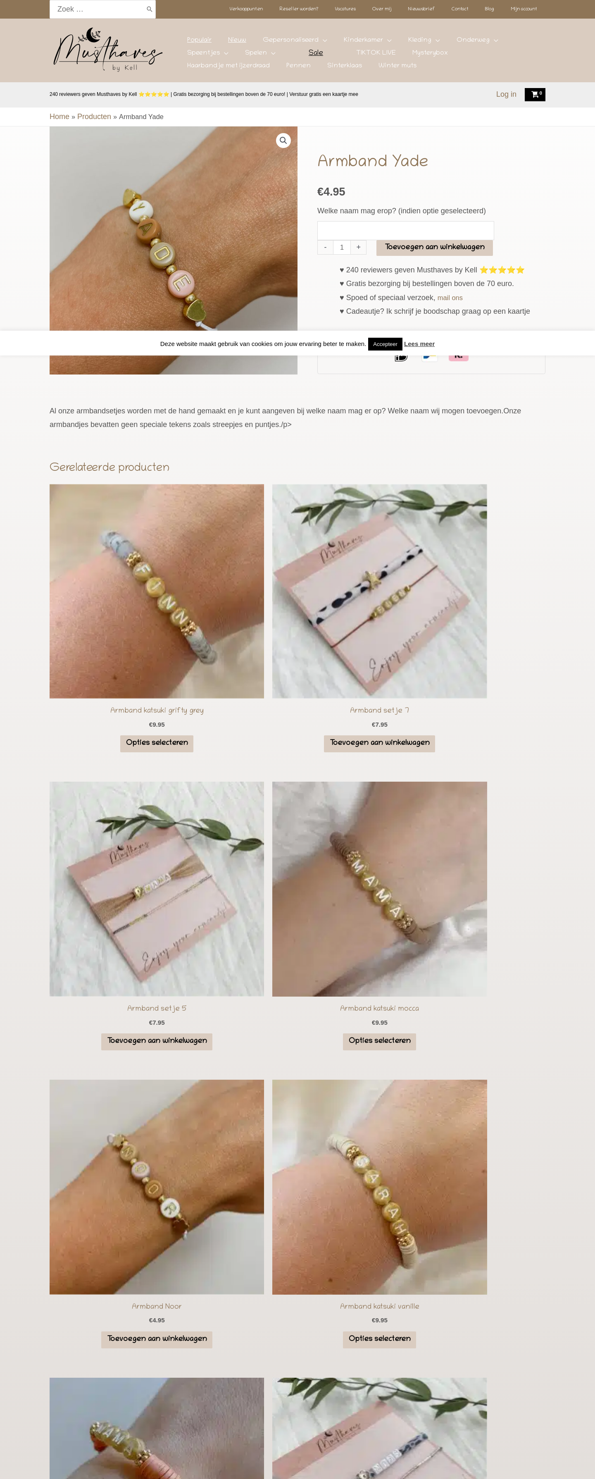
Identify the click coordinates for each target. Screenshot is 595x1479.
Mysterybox (294, 56)
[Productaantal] (342, 222)
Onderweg (404, 43)
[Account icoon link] (506, 94)
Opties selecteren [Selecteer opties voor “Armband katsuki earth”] (361, 864)
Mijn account (447, 1463)
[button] (282, 141)
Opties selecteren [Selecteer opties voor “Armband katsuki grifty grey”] (109, 649)
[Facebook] (313, 1400)
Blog (411, 1463)
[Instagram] (281, 1400)
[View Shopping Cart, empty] (535, 94)
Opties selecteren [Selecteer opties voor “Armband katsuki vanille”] (235, 864)
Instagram (462, 1013)
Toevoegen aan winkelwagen (436, 223)
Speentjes (450, 43)
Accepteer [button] (385, 13)
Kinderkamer (320, 43)
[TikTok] (297, 1400)
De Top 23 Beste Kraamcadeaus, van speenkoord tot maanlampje (297, 1368)
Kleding (364, 43)
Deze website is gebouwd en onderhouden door (361, 1431)
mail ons (451, 272)
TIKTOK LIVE (252, 56)
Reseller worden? (213, 1463)
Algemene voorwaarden (297, 1418)
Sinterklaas (448, 56)
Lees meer (419, 13)
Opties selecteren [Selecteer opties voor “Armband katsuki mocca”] (487, 649)
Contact (384, 1463)
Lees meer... (120, 1111)
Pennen (415, 56)
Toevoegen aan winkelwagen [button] (234, 654)
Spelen (491, 43)
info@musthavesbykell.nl (453, 1113)
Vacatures (266, 1463)
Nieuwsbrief (344, 1463)
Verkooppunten (151, 1463)
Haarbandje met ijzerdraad (357, 56)
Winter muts (489, 56)
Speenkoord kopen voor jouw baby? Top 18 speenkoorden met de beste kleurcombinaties (297, 1382)
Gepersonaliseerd (260, 43)
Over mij (303, 1463)
